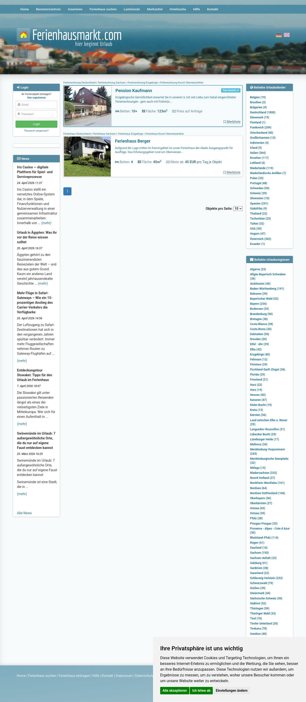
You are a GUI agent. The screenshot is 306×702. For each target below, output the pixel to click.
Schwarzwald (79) (261, 583)
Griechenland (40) (261, 132)
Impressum (124, 676)
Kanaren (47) (258, 400)
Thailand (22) (258, 213)
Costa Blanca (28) (261, 324)
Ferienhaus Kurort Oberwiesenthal (164, 133)
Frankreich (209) (260, 127)
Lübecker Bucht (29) (263, 434)
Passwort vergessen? (36, 130)
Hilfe (196, 9)
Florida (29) (257, 374)
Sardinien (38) (259, 568)
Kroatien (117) (259, 158)
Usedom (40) (258, 634)
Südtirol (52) (258, 603)
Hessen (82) (258, 395)
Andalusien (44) (260, 283)
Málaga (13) (258, 468)
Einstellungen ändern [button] (232, 690)
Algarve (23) (258, 269)
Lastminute (132, 9)
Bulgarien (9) (258, 107)
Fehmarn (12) (259, 359)
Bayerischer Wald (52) (264, 298)
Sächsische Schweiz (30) (266, 598)
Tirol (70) (256, 618)
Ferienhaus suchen (103, 9)
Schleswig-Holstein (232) (266, 578)
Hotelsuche (178, 9)
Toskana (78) (258, 628)
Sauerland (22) (259, 573)
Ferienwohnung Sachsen (111, 82)
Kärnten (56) (258, 415)
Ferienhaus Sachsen (104, 133)
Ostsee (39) (257, 513)
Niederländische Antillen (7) (268, 173)
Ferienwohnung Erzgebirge (142, 82)
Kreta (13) (256, 410)
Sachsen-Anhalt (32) (263, 558)
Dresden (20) (258, 339)
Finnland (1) (258, 122)
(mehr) (46, 223)
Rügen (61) (257, 542)
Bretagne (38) (259, 319)
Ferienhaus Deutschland (77, 133)
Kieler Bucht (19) (261, 405)
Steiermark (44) (260, 593)
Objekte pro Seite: (224, 208)
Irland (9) (256, 147)
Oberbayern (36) (260, 498)
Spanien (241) (259, 203)
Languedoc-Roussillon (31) (267, 429)
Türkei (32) (257, 223)
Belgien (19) (258, 97)
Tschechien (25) (260, 218)
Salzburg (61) (259, 563)
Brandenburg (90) (261, 314)
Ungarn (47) (257, 233)
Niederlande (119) (261, 168)
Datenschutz (144, 676)
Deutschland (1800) (262, 112)
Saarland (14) (259, 547)
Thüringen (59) (259, 608)
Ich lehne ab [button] (201, 690)
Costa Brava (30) (261, 329)
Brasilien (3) (258, 102)
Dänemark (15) (259, 117)
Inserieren (75, 9)
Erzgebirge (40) (260, 354)
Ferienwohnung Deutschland (79, 82)
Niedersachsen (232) (263, 473)
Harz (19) (256, 390)
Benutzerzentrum (48, 9)
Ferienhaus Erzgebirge (130, 133)
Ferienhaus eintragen (74, 676)
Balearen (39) (259, 293)
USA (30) (256, 228)
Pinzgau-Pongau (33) (264, 523)
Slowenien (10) (259, 198)
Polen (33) (256, 178)
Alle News (24, 513)
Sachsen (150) (259, 552)
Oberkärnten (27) (261, 503)
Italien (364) (258, 153)
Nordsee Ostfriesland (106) (267, 493)
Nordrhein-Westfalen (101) (267, 483)
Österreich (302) (260, 239)
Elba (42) (256, 349)
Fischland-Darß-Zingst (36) (267, 369)
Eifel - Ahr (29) (259, 344)
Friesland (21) (259, 379)
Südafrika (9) (258, 208)
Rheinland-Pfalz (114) (264, 537)
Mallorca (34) (258, 444)
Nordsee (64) (258, 488)
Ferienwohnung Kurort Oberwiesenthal (181, 82)
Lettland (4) (257, 163)
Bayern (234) (258, 303)
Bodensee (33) (259, 308)
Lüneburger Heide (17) (264, 439)
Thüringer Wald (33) (263, 613)
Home (24, 9)
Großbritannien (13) (263, 137)
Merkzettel (155, 9)
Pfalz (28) (256, 518)
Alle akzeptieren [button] (175, 690)
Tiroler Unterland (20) (264, 623)
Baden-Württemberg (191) (267, 288)
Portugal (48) (258, 183)
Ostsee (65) (257, 508)
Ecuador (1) (257, 244)
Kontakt (212, 9)
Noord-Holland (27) (262, 478)
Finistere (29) (258, 364)
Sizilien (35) (258, 588)
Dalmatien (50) (259, 334)
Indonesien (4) (259, 142)
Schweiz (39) (258, 193)
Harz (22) (256, 385)
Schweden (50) (259, 188)
